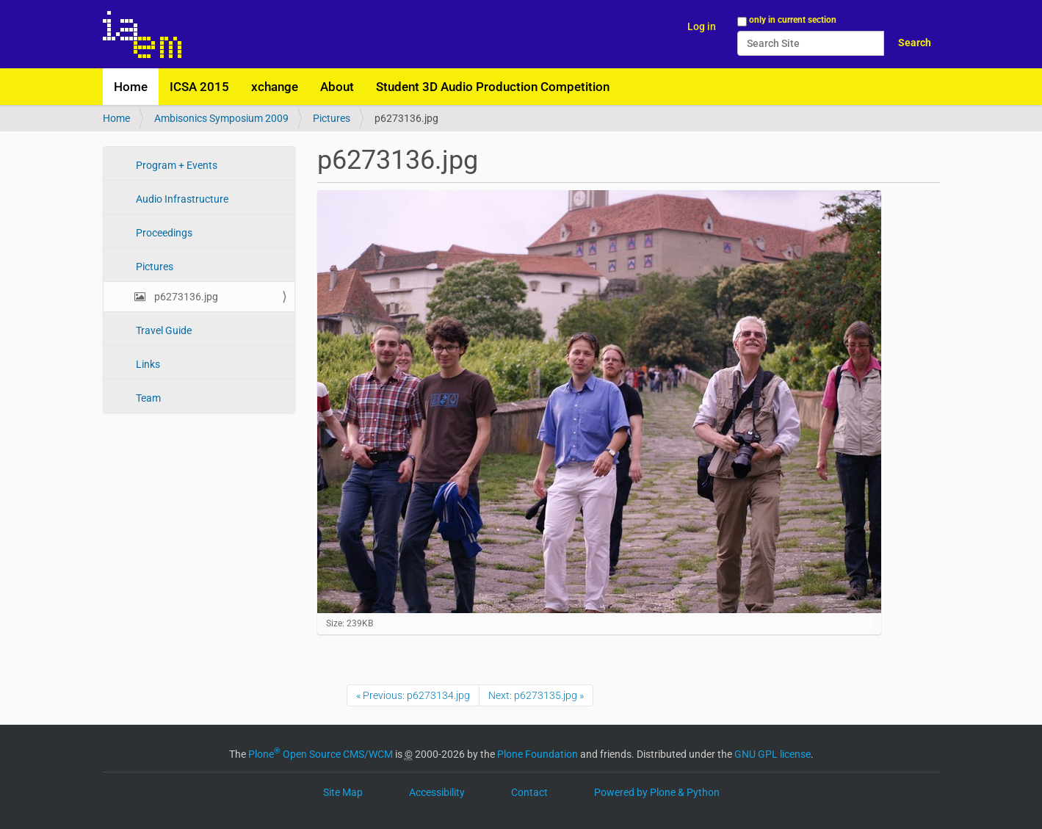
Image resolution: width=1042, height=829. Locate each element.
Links (147, 364)
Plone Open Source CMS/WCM (320, 754)
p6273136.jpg (185, 297)
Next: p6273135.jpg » (536, 695)
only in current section (792, 20)
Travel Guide (163, 330)
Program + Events (175, 165)
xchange (274, 86)
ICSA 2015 (199, 86)
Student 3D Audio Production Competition (492, 86)
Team (147, 398)
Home (131, 86)
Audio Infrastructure (181, 199)
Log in (701, 26)
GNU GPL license (772, 754)
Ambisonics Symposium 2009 (221, 118)
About (337, 86)
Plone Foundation (537, 754)
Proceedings (163, 233)
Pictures (331, 118)
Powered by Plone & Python (657, 792)
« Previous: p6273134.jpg (413, 695)
